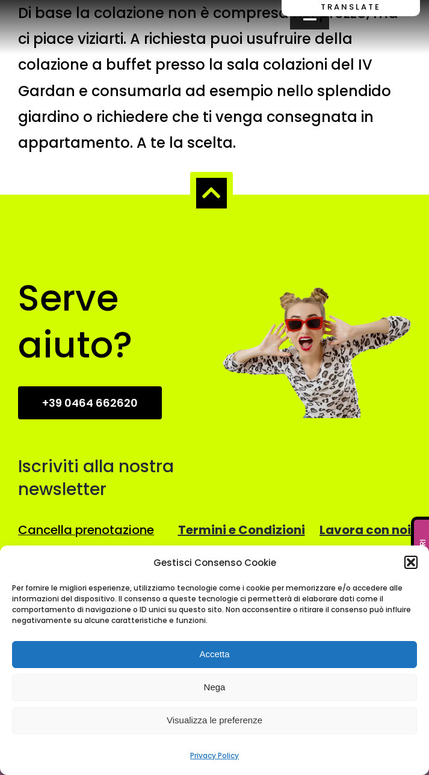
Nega (215, 687)
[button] (411, 562)
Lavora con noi (365, 529)
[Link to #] (211, 193)
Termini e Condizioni (241, 529)
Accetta (214, 654)
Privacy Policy (214, 755)
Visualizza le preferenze (214, 720)
